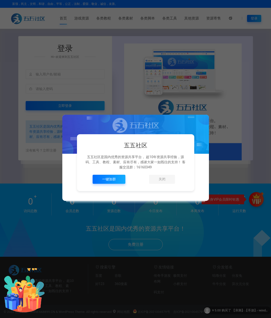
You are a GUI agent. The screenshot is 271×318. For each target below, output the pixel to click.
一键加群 (109, 179)
